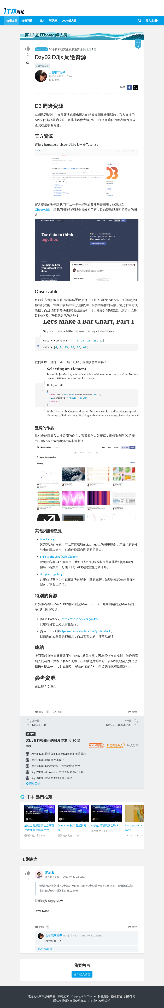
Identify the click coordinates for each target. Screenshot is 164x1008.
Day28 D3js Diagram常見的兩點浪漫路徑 (55, 765)
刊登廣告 (103, 996)
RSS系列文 (96, 745)
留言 (42, 711)
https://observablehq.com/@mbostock (85, 631)
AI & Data (41, 49)
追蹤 (57, 711)
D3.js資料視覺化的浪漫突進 (65, 49)
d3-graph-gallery (51, 574)
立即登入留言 (82, 974)
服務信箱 (129, 996)
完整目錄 (33, 783)
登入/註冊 (152, 20)
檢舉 (133, 711)
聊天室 (53, 20)
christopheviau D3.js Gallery (59, 556)
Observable (42, 209)
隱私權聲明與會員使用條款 (69, 1000)
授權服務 (116, 996)
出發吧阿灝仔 (57, 72)
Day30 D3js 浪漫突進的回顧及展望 (52, 778)
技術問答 (26, 20)
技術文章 (11, 20)
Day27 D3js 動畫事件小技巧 (47, 759)
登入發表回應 (45, 948)
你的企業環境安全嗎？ (105, 825)
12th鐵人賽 (42, 65)
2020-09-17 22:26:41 (92, 935)
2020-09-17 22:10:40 (60, 76)
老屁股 (49, 872)
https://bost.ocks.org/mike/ (80, 619)
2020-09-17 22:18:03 (74, 876)
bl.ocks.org (47, 539)
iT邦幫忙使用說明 (99, 1000)
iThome (91, 996)
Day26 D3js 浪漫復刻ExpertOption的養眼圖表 (58, 753)
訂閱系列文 (115, 745)
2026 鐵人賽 (69, 20)
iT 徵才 (41, 20)
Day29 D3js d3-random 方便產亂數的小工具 (57, 772)
